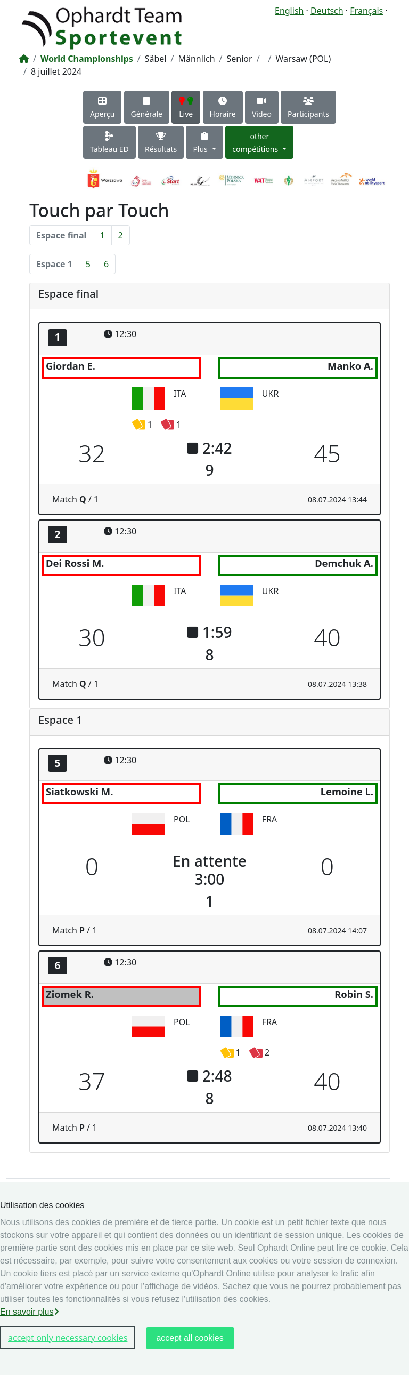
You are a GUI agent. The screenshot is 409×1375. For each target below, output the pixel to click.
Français (366, 11)
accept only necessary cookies (67, 1338)
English (289, 11)
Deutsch (326, 11)
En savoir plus (29, 1311)
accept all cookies (189, 1337)
